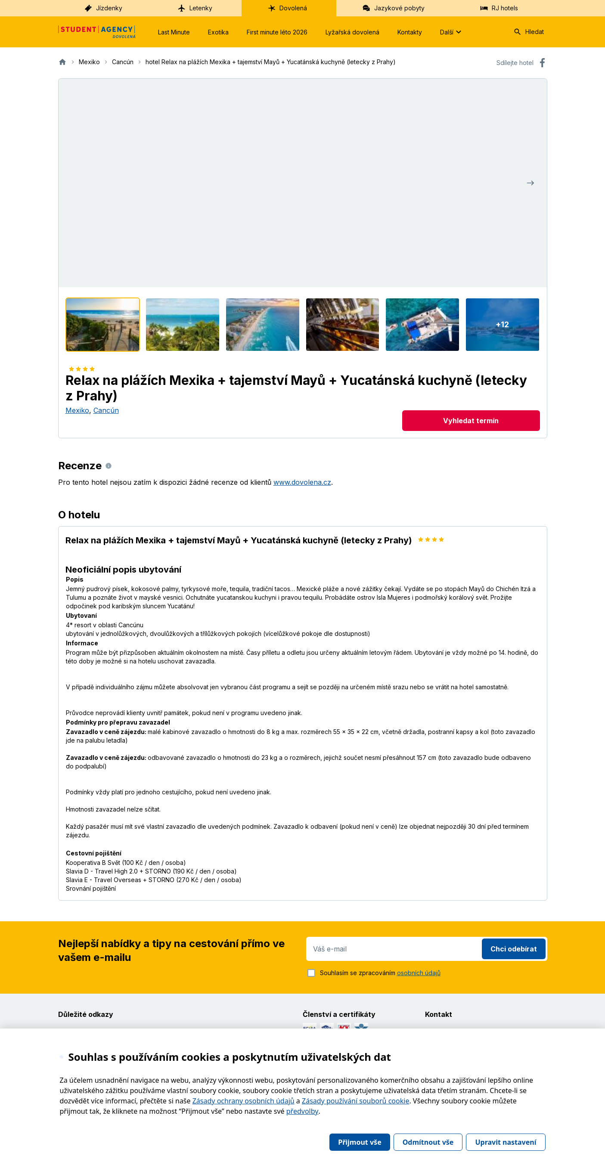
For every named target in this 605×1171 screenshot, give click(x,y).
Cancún (106, 410)
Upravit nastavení (505, 1142)
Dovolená (287, 8)
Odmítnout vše (428, 1142)
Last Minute (174, 32)
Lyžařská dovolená (352, 32)
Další (452, 32)
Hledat (528, 32)
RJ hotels (499, 8)
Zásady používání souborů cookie (355, 1101)
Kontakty (409, 32)
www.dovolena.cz (302, 482)
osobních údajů (419, 972)
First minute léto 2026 (277, 32)
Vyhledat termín (471, 420)
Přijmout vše (359, 1142)
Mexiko (77, 410)
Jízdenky (103, 8)
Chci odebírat (513, 949)
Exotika (218, 32)
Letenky (194, 8)
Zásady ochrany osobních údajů (243, 1101)
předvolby (302, 1111)
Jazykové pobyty (393, 8)
